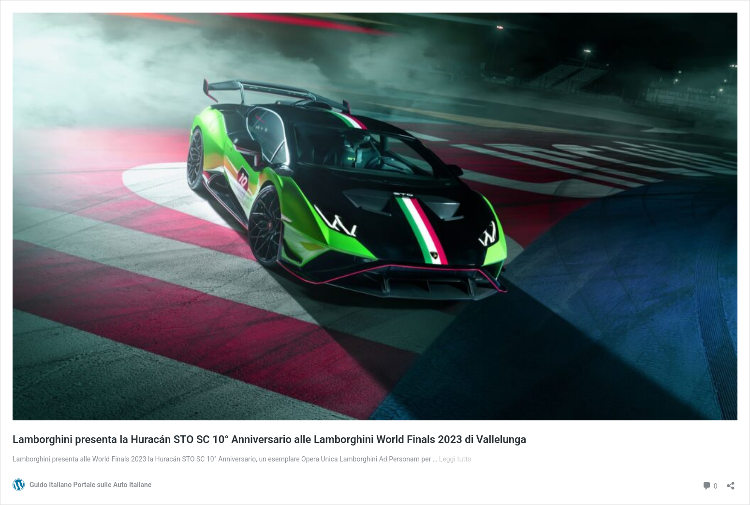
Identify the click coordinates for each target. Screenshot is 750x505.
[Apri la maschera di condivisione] (730, 482)
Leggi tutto (455, 459)
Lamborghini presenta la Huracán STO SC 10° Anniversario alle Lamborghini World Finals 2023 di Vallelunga (269, 439)
